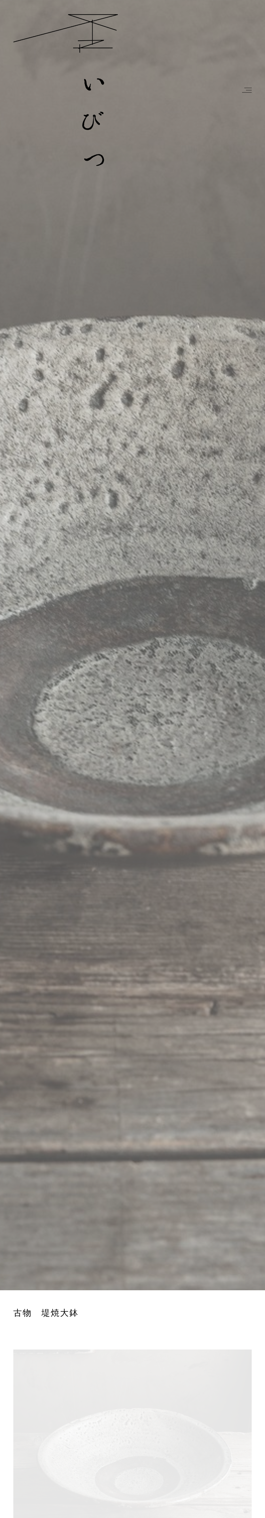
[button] (246, 90)
